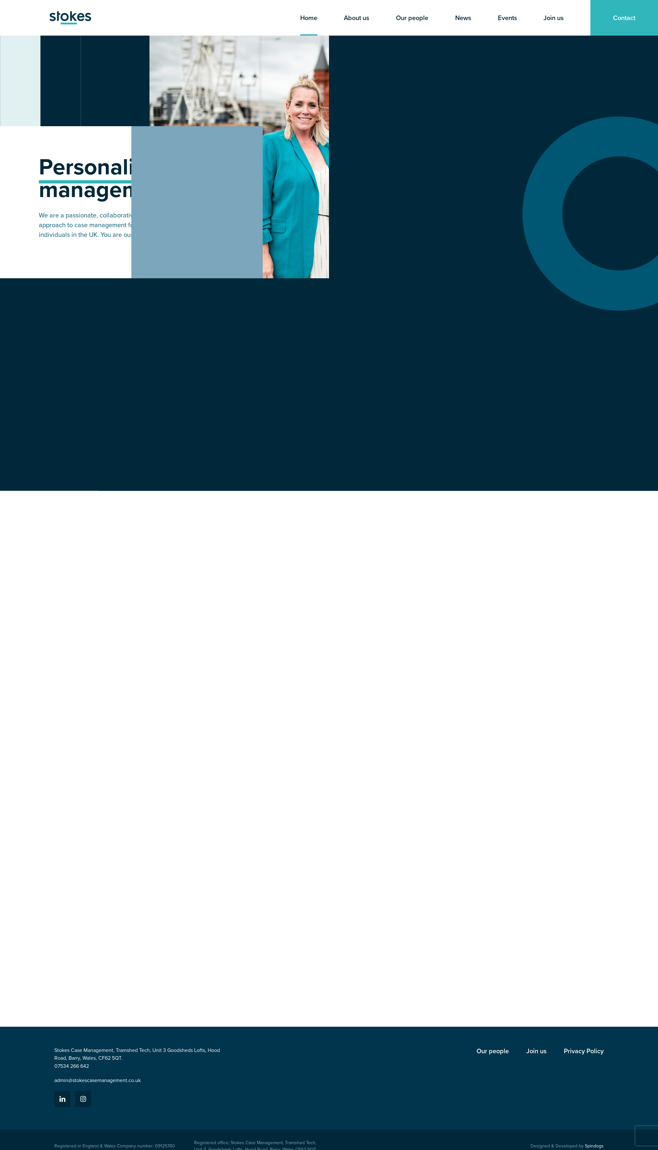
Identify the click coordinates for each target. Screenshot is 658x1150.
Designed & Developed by (567, 1146)
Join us (553, 18)
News (463, 18)
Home (308, 18)
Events (507, 18)
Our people (412, 18)
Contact (624, 18)
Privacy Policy (584, 1051)
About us (356, 18)
